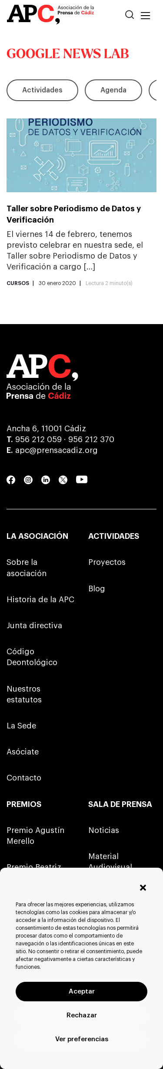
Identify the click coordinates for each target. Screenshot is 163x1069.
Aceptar (82, 991)
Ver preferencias (81, 1039)
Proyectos (107, 562)
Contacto (24, 778)
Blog (96, 589)
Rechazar (82, 1015)
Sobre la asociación (27, 567)
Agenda (113, 90)
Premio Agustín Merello (35, 835)
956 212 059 (38, 439)
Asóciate (23, 752)
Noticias (103, 830)
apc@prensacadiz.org (56, 450)
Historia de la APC (40, 599)
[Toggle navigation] (145, 16)
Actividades (42, 90)
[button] (143, 887)
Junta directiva (34, 626)
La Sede (21, 726)
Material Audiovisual (110, 862)
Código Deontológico (32, 657)
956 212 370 (91, 439)
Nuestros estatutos (24, 694)
